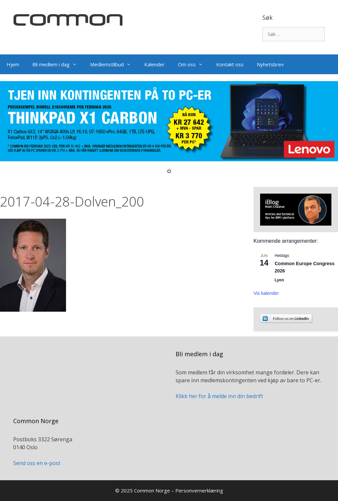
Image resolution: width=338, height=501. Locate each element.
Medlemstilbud (114, 64)
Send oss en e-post (36, 463)
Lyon (279, 280)
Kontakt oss (230, 64)
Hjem (13, 64)
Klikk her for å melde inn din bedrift (219, 396)
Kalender (154, 64)
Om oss (194, 64)
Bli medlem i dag (58, 64)
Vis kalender (266, 293)
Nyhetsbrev (270, 64)
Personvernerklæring (199, 490)
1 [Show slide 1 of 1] (169, 171)
